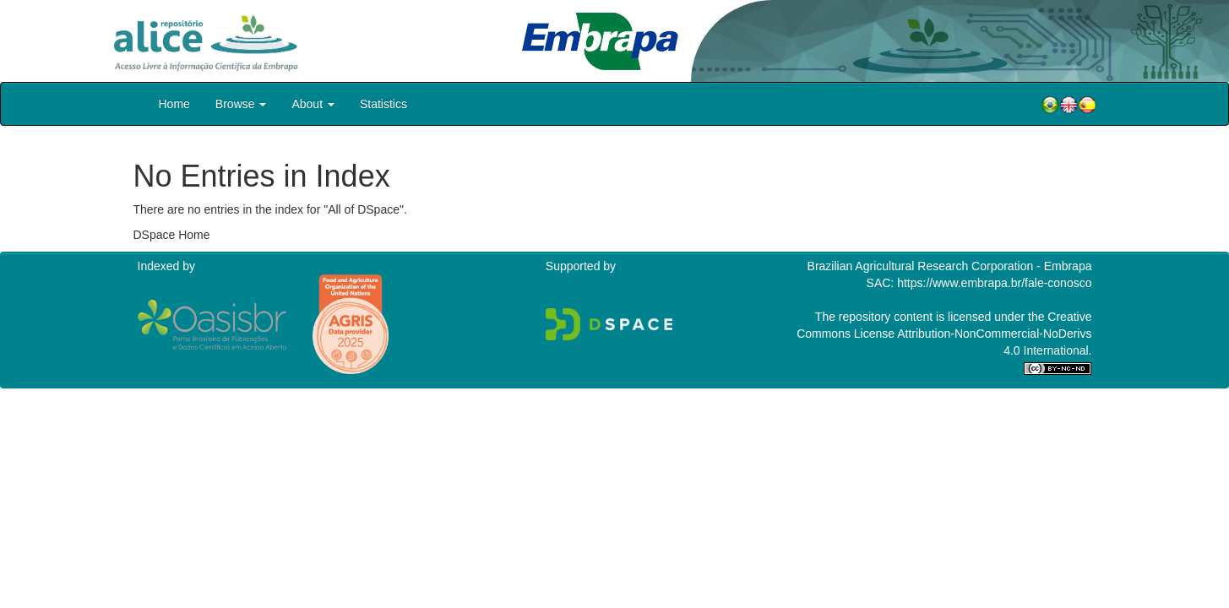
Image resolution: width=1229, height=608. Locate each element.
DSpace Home (171, 235)
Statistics (383, 104)
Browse (241, 104)
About (312, 104)
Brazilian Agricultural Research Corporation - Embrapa (950, 266)
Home (174, 104)
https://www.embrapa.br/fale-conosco (994, 283)
